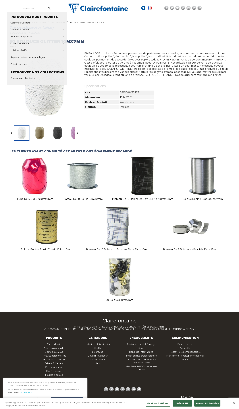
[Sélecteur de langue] (180, 8)
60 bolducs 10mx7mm (119, 300)
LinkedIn (221, 8)
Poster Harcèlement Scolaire (185, 352)
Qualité (98, 348)
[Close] (234, 403)
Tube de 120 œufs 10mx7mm (35, 199)
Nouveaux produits (54, 348)
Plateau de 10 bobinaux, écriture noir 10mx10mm (142, 199)
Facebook (193, 8)
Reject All (182, 403)
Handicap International (141, 352)
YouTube (204, 8)
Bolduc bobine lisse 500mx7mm (203, 199)
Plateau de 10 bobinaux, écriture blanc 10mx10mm (117, 249)
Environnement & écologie (141, 344)
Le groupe (97, 352)
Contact (185, 359)
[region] (119, 403)
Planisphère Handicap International (185, 355)
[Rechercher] (44, 9)
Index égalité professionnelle (141, 355)
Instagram (215, 8)
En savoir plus (26, 392)
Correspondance (54, 367)
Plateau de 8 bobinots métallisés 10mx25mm (190, 249)
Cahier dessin (54, 344)
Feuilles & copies (54, 375)
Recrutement (97, 359)
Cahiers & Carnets (53, 363)
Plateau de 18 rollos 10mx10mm (83, 199)
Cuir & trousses (54, 371)
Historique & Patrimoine (98, 344)
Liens (97, 363)
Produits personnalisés (54, 355)
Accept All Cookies (207, 403)
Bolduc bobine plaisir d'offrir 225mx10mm (46, 249)
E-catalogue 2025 (54, 352)
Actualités (185, 348)
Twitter (199, 8)
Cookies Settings (157, 403)
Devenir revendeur (98, 355)
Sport (141, 348)
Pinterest (210, 8)
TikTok (226, 8)
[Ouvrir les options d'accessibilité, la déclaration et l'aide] (170, 8)
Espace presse (185, 344)
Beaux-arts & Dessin (54, 359)
